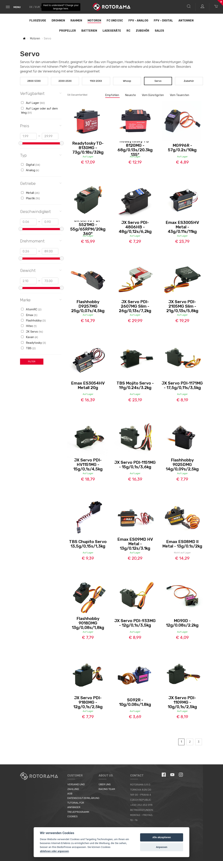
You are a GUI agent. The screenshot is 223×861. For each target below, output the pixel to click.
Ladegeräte (112, 30)
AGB (69, 793)
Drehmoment (40, 240)
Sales (159, 30)
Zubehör (142, 30)
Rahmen (76, 20)
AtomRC (31, 309)
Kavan (29, 337)
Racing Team (107, 789)
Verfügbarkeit (40, 93)
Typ (40, 155)
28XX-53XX (34, 80)
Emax (29, 315)
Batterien (89, 30)
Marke (40, 299)
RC (128, 30)
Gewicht (40, 270)
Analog (30, 170)
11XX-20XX (96, 80)
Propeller (67, 30)
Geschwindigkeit (40, 211)
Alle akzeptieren (161, 837)
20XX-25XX (65, 80)
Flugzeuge (37, 20)
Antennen (186, 20)
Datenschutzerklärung (83, 798)
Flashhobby (33, 320)
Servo (158, 80)
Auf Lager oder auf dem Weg (39, 110)
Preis (40, 125)
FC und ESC (115, 20)
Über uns (105, 784)
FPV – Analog (138, 20)
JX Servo (32, 331)
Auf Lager (33, 103)
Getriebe (40, 183)
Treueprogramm (78, 811)
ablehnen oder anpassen (54, 851)
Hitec (29, 326)
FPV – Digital (163, 20)
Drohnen (58, 20)
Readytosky (33, 343)
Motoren (94, 20)
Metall (30, 193)
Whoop (127, 80)
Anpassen (161, 847)
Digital (30, 165)
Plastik (30, 198)
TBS (28, 348)
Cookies (72, 816)
